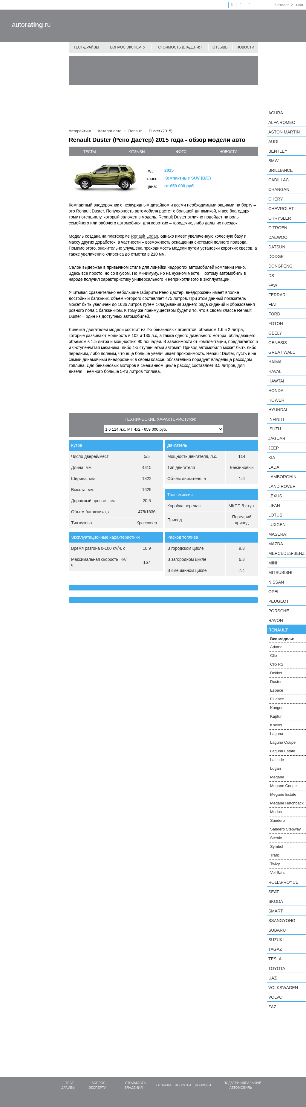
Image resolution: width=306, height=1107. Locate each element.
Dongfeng (280, 266)
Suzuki (276, 939)
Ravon (275, 620)
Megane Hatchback (287, 803)
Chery (275, 199)
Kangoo (277, 707)
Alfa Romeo (281, 122)
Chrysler (279, 218)
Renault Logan (144, 236)
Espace (276, 690)
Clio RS (276, 664)
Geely (275, 333)
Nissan (276, 582)
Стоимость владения (179, 47)
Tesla (274, 958)
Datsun (276, 247)
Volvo (275, 997)
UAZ (272, 978)
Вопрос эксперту (128, 47)
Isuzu (274, 428)
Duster (275, 681)
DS (271, 275)
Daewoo (277, 237)
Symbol (276, 846)
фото (181, 152)
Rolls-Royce (283, 882)
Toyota (276, 968)
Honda (276, 390)
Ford (274, 314)
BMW (273, 160)
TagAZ (275, 949)
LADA (273, 467)
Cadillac (278, 179)
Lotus (275, 515)
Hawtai (276, 381)
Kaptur (275, 716)
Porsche (278, 610)
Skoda (275, 901)
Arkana (276, 647)
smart (275, 911)
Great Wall (281, 352)
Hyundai (277, 409)
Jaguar (276, 438)
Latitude (277, 759)
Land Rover (282, 486)
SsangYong (281, 920)
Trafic (275, 855)
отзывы (137, 152)
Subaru (277, 930)
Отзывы (220, 47)
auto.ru (31, 24)
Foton (275, 323)
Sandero (277, 820)
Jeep (273, 448)
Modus (276, 812)
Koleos (276, 725)
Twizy (275, 864)
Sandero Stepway (285, 829)
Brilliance (280, 170)
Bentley (277, 151)
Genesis (277, 342)
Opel (273, 591)
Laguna (276, 733)
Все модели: (282, 639)
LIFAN (274, 505)
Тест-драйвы (86, 47)
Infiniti (276, 419)
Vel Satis (277, 872)
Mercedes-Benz (286, 553)
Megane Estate (283, 794)
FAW (272, 285)
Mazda (275, 543)
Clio (273, 655)
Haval (274, 371)
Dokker (276, 673)
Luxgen (277, 524)
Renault (278, 630)
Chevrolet (281, 208)
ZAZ (272, 1006)
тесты (89, 152)
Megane (277, 777)
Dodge (276, 256)
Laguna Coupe (283, 742)
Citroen (277, 227)
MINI (272, 563)
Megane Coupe (283, 785)
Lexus (275, 495)
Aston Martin (284, 132)
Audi (273, 141)
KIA (271, 457)
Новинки (203, 1085)
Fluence (277, 699)
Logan (275, 768)
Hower (276, 400)
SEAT (273, 891)
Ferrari (277, 294)
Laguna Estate (282, 751)
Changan (278, 189)
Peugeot (278, 601)
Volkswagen (283, 987)
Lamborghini (283, 476)
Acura (275, 112)
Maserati (279, 534)
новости (228, 152)
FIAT (272, 304)
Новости (245, 47)
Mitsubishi (280, 572)
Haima (274, 361)
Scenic (276, 838)
